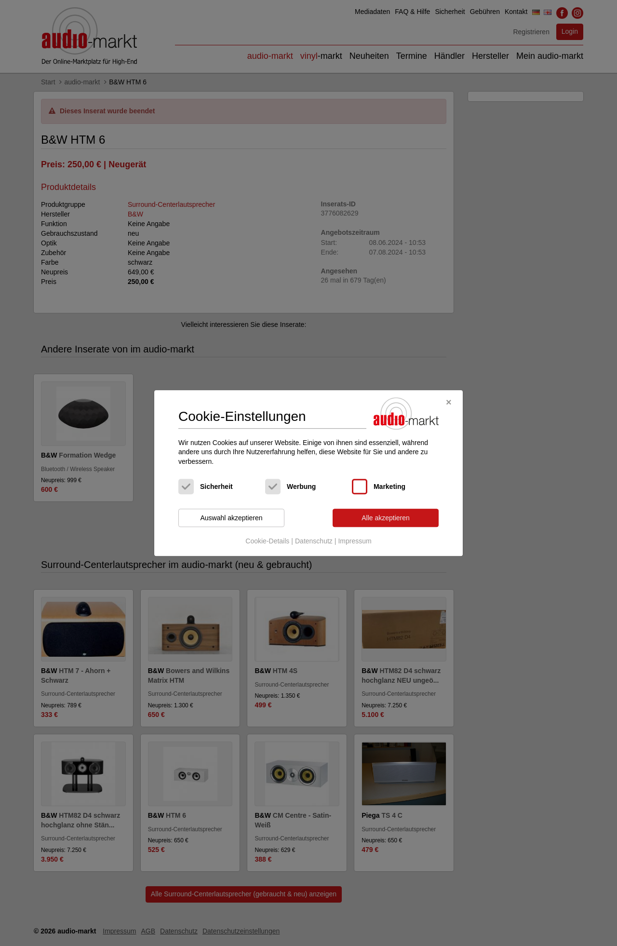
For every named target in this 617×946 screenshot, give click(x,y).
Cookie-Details (267, 541)
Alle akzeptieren (386, 518)
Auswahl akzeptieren (231, 518)
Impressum (354, 541)
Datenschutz (314, 541)
